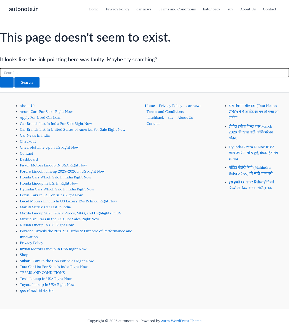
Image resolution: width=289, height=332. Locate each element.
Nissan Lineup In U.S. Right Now (47, 225)
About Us (248, 9)
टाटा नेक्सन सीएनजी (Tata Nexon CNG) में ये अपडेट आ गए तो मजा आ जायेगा (253, 111)
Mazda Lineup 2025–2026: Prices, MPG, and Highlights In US (70, 213)
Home (94, 9)
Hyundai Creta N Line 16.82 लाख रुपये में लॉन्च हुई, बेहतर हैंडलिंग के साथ (253, 153)
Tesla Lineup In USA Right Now (46, 278)
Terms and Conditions (177, 9)
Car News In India (35, 135)
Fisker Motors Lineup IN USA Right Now (53, 165)
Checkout (28, 141)
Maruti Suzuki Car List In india (45, 207)
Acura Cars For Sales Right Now (46, 111)
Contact (269, 9)
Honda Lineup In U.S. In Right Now (49, 183)
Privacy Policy (117, 9)
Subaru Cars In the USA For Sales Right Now (57, 260)
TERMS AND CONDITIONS (42, 272)
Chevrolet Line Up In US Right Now (49, 147)
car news (143, 9)
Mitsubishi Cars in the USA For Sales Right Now (59, 219)
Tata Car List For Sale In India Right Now (54, 266)
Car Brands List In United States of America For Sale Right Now (72, 129)
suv (230, 9)
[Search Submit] (7, 82)
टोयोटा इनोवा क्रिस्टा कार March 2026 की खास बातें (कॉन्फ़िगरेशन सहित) (251, 132)
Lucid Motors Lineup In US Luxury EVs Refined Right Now (68, 201)
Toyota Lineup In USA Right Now (47, 284)
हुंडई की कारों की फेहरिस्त (37, 290)
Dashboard (29, 159)
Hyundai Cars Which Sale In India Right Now (57, 189)
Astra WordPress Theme (181, 320)
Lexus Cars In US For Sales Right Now (51, 195)
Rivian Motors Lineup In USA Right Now (53, 249)
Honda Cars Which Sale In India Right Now (55, 177)
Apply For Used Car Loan (40, 117)
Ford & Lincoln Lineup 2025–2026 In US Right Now (62, 171)
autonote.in (24, 8)
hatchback (211, 9)
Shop (24, 254)
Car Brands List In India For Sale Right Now (56, 123)
